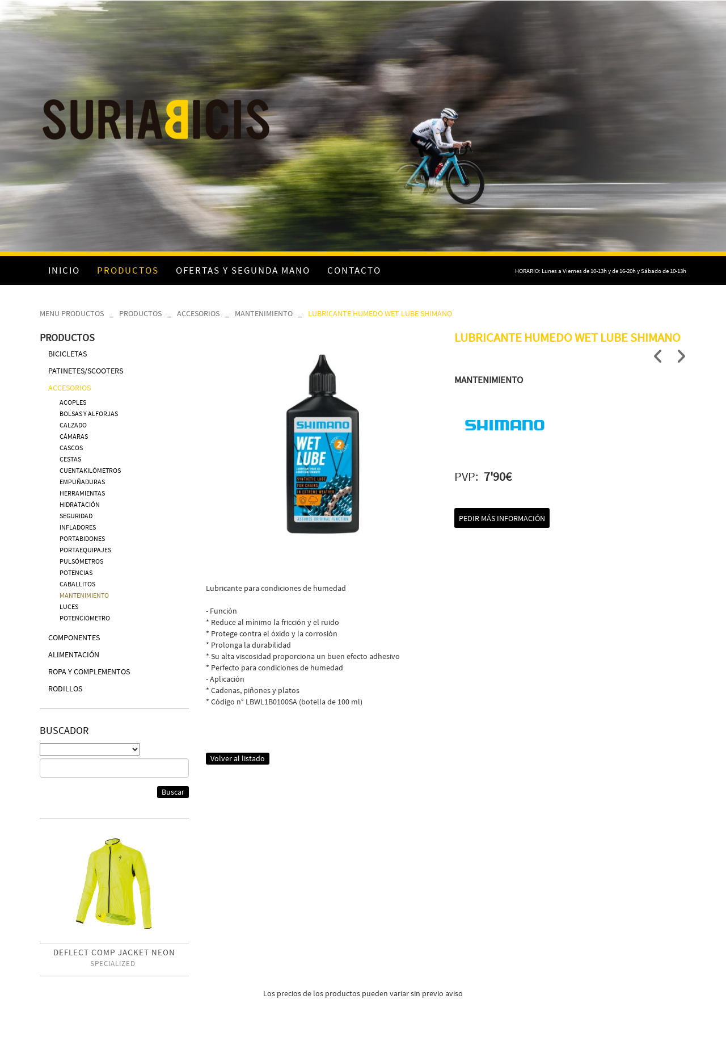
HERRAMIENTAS (82, 493)
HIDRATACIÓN (80, 504)
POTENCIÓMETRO (85, 618)
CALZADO (73, 425)
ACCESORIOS (198, 313)
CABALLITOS (77, 584)
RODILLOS (65, 688)
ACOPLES (73, 402)
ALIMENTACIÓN (73, 654)
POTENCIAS (76, 572)
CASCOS (71, 447)
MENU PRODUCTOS (72, 313)
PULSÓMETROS (81, 561)
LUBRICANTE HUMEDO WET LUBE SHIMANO (380, 313)
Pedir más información (502, 518)
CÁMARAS (74, 436)
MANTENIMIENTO (264, 313)
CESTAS (70, 459)
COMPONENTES (74, 637)
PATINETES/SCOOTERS (85, 371)
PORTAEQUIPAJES (85, 549)
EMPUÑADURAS (82, 481)
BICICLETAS (67, 354)
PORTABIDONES (82, 538)
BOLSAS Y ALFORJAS (89, 413)
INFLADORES (78, 527)
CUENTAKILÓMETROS (90, 470)
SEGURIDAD (76, 515)
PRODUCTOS (140, 313)
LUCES (69, 606)
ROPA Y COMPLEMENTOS (89, 671)
